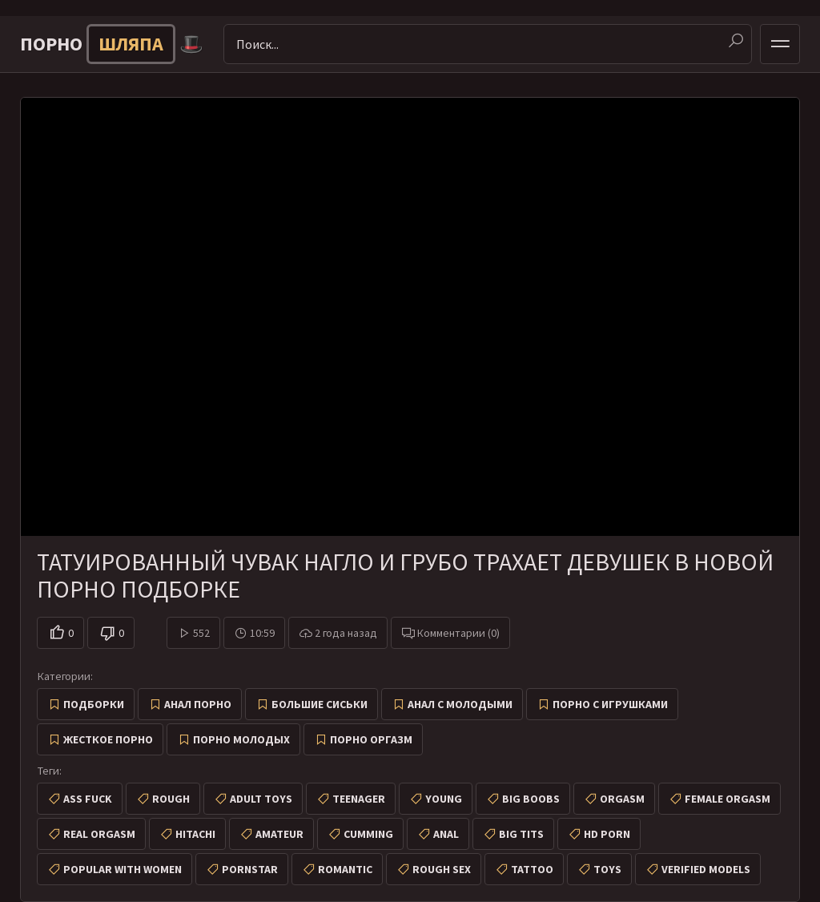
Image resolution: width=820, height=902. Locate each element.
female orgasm (727, 798)
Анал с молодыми (460, 704)
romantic (345, 869)
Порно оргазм (371, 739)
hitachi (195, 834)
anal (446, 834)
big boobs (531, 798)
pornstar (250, 869)
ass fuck (87, 798)
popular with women (122, 869)
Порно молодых (241, 739)
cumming (368, 834)
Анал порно (197, 704)
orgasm (622, 798)
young (443, 798)
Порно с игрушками (610, 704)
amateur (279, 834)
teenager (358, 798)
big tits (521, 834)
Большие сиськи (319, 704)
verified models (705, 869)
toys (607, 869)
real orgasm (99, 834)
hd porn (607, 834)
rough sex (441, 869)
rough (171, 798)
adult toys (261, 798)
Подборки (93, 704)
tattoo (532, 869)
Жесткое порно (108, 739)
